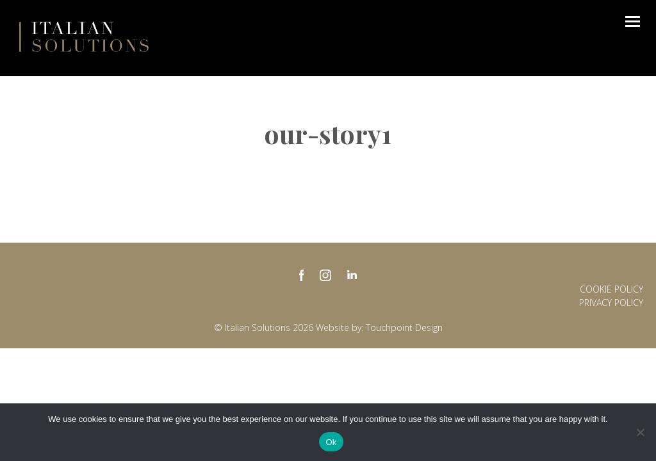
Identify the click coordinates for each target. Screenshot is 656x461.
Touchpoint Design (404, 327)
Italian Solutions (84, 36)
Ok (330, 442)
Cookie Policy (611, 289)
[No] (640, 432)
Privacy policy (611, 302)
